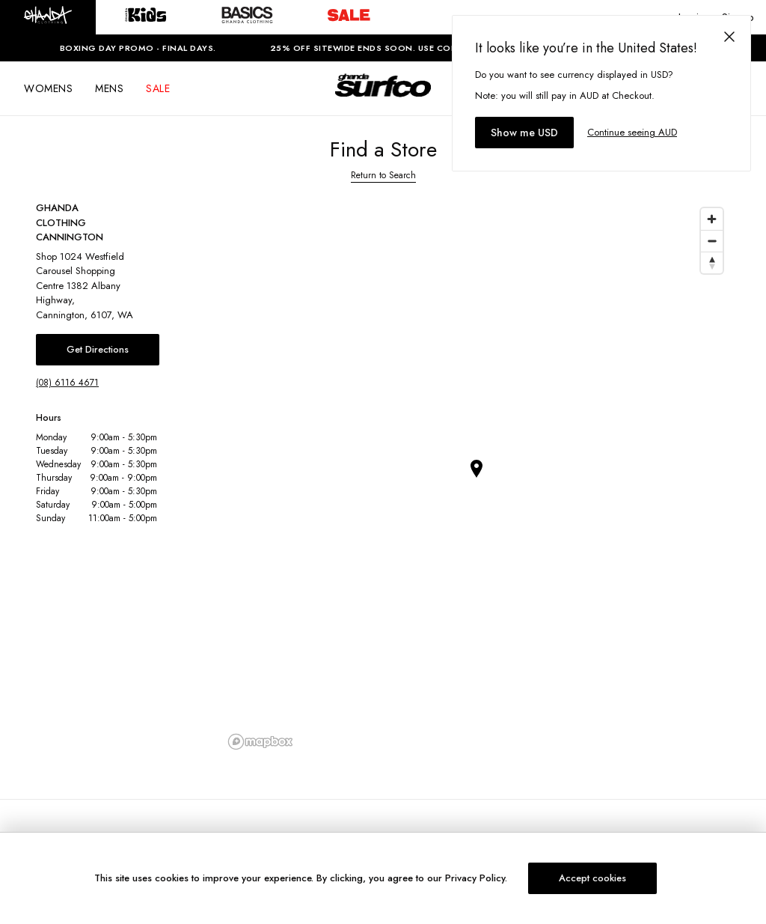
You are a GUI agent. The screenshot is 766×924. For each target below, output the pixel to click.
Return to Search (383, 175)
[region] (476, 478)
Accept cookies (592, 878)
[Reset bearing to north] (712, 262)
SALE (158, 88)
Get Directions (98, 349)
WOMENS (48, 88)
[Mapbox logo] (260, 741)
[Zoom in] (712, 219)
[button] (48, 17)
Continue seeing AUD (632, 132)
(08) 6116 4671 (67, 382)
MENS (109, 88)
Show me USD (524, 132)
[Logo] (383, 99)
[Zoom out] (712, 241)
